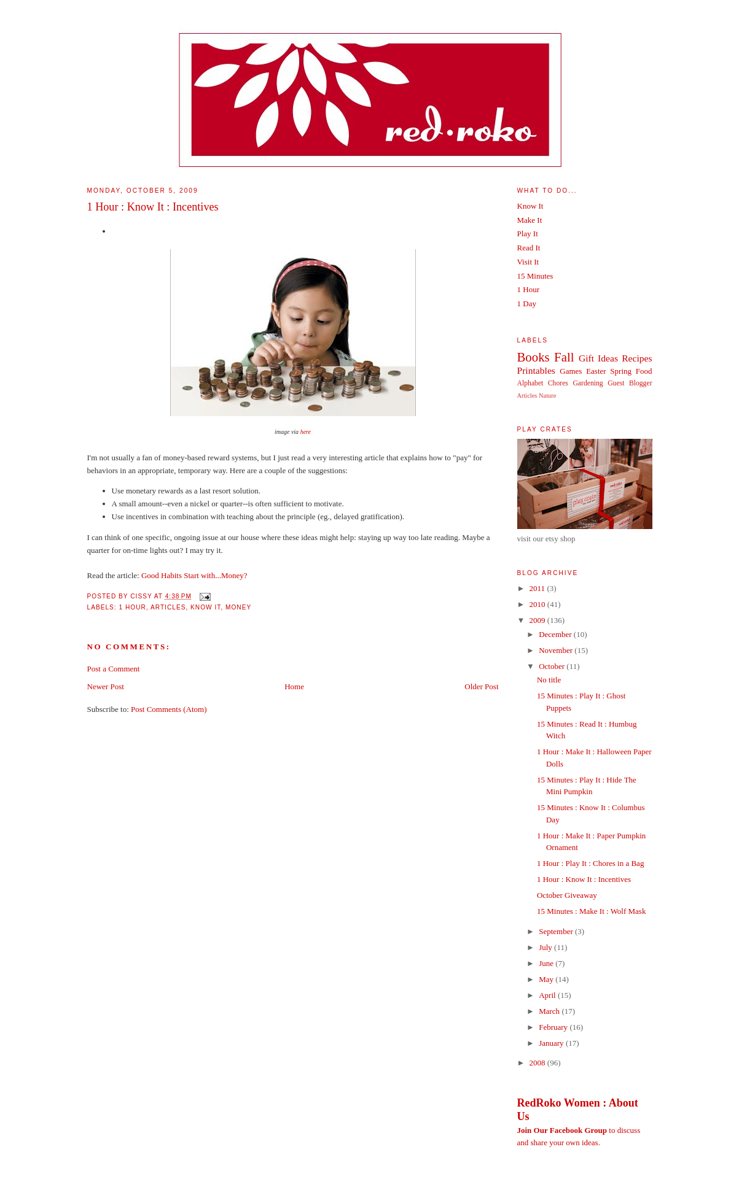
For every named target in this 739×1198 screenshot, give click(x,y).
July (546, 947)
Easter (596, 371)
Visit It (528, 261)
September (557, 931)
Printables (536, 370)
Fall (564, 357)
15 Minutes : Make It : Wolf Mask (591, 911)
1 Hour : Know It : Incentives (153, 207)
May (547, 979)
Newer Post (105, 686)
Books (533, 357)
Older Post (481, 686)
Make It (529, 220)
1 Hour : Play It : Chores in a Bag (590, 863)
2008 (538, 1062)
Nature (547, 395)
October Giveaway (567, 895)
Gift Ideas (598, 358)
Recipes (637, 358)
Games (571, 371)
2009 (538, 620)
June (547, 963)
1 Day (526, 303)
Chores (558, 383)
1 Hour (132, 607)
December (556, 634)
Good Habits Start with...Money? (194, 575)
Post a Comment (113, 668)
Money (238, 607)
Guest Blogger (630, 383)
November (556, 650)
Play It (527, 233)
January (552, 1043)
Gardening (588, 383)
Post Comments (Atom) (169, 709)
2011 (538, 588)
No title (549, 679)
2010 (538, 604)
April (548, 995)
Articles (168, 607)
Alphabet (530, 383)
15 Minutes (535, 275)
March (550, 1011)
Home (294, 686)
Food (644, 371)
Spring (620, 371)
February (554, 1027)
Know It (205, 607)
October (552, 666)
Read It (529, 247)
